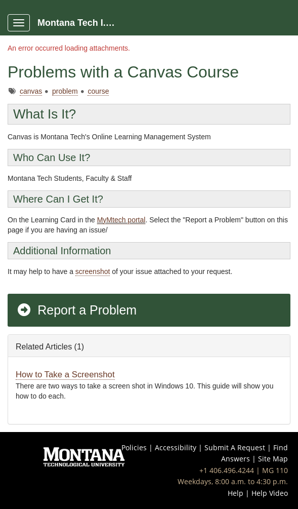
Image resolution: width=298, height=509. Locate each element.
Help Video (269, 493)
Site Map (273, 458)
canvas (31, 91)
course (98, 91)
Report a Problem (76, 310)
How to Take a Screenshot (65, 374)
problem (65, 91)
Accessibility (175, 447)
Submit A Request (234, 447)
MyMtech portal (121, 220)
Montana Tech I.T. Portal (81, 23)
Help (235, 493)
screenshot (92, 271)
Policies (134, 447)
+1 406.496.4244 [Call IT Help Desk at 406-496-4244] (226, 470)
